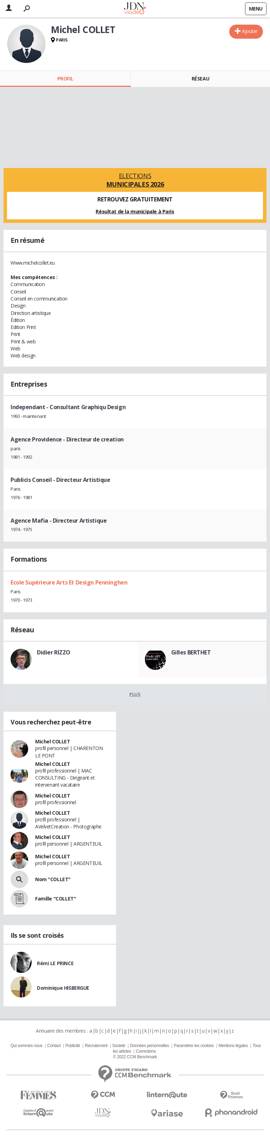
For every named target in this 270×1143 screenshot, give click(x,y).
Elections (135, 180)
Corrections (146, 1051)
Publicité (72, 1045)
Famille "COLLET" (55, 898)
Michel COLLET (52, 741)
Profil (65, 78)
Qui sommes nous (26, 1045)
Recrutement (96, 1045)
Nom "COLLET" (53, 879)
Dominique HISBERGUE (63, 987)
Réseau (200, 78)
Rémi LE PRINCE (55, 963)
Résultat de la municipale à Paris (135, 211)
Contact (53, 1045)
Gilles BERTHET (191, 652)
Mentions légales (233, 1045)
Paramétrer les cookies (193, 1045)
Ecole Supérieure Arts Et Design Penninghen (69, 582)
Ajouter (250, 31)
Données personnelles (149, 1045)
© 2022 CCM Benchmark (135, 1056)
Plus (134, 694)
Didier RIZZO (53, 652)
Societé (118, 1045)
